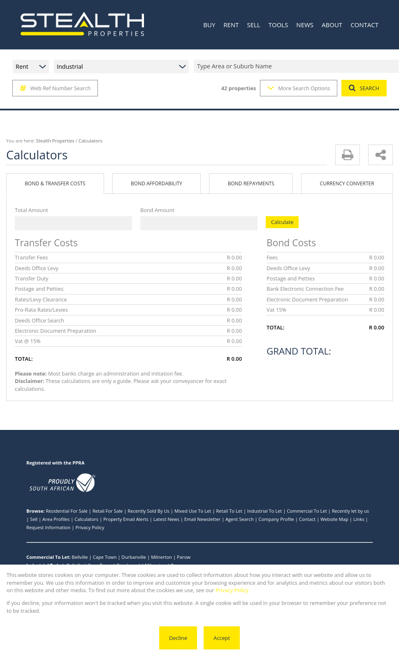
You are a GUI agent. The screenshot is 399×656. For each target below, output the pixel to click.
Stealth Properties (55, 141)
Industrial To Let (264, 511)
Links (358, 519)
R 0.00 (234, 257)
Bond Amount (157, 210)
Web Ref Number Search (55, 88)
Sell (33, 519)
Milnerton (161, 557)
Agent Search (239, 519)
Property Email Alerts (125, 519)
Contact (307, 519)
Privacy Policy (89, 527)
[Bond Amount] (198, 223)
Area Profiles (56, 519)
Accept (221, 638)
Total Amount (31, 210)
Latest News (166, 519)
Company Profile (276, 519)
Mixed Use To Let (192, 511)
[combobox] (297, 66)
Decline (178, 638)
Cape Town (105, 557)
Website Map (334, 519)
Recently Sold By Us (148, 511)
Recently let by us (350, 511)
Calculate (282, 222)
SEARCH (364, 88)
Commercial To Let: (48, 557)
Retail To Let (229, 511)
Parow (183, 557)
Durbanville (133, 557)
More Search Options (298, 88)
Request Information (48, 527)
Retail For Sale (108, 511)
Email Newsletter (202, 519)
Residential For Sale (67, 511)
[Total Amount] (73, 223)
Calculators (86, 519)
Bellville (80, 557)
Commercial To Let (307, 511)
